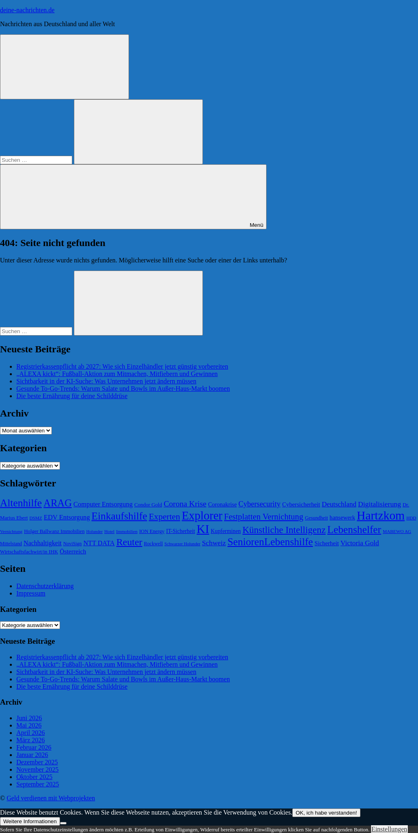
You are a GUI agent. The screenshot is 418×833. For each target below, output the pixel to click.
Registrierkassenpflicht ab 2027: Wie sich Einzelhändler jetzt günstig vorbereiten (122, 366)
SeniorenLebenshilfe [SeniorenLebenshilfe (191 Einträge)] (270, 541)
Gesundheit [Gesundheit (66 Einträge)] (316, 518)
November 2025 (37, 769)
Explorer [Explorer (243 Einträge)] (202, 515)
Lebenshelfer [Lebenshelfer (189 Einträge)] (354, 529)
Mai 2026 (29, 725)
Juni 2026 (29, 717)
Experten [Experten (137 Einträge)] (164, 517)
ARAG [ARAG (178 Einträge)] (58, 502)
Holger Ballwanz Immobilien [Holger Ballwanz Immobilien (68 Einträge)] (54, 531)
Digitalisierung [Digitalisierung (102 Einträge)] (379, 504)
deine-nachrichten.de (27, 10)
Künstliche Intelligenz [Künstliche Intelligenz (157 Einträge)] (284, 529)
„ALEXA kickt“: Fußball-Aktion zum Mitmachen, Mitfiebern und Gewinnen (117, 373)
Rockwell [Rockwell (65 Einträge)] (153, 543)
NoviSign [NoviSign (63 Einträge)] (72, 543)
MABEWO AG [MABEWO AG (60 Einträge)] (397, 531)
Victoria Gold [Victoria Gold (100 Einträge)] (359, 543)
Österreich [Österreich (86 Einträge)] (73, 551)
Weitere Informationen (30, 821)
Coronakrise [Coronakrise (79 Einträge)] (222, 504)
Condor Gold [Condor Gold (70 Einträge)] (148, 505)
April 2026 (30, 732)
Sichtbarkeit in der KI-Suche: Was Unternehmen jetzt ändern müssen (106, 381)
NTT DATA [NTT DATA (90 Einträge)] (99, 543)
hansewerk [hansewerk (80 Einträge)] (342, 517)
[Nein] (63, 823)
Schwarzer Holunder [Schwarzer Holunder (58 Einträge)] (182, 544)
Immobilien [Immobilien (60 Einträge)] (126, 531)
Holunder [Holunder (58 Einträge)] (94, 531)
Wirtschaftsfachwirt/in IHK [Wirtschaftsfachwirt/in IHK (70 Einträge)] (29, 552)
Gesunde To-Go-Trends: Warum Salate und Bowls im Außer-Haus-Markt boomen (123, 388)
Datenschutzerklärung (44, 585)
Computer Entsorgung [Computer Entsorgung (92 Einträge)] (103, 504)
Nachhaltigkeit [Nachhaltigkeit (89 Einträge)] (43, 543)
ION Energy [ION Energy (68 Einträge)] (152, 531)
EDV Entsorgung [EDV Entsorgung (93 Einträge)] (67, 517)
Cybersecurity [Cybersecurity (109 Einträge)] (259, 504)
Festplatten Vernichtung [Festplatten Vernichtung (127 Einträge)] (263, 516)
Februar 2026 (33, 747)
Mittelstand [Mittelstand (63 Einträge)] (11, 543)
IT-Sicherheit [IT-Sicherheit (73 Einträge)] (180, 531)
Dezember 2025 (37, 762)
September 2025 (37, 784)
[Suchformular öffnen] (64, 66)
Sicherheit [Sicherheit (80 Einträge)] (327, 543)
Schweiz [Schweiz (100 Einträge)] (214, 543)
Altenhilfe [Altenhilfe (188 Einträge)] (21, 502)
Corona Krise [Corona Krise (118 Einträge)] (185, 503)
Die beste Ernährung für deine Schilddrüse (71, 395)
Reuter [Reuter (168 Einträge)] (129, 542)
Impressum (30, 593)
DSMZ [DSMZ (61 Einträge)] (35, 517)
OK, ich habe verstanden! (326, 813)
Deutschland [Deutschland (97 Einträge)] (339, 504)
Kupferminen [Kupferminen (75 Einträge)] (226, 531)
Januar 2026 (32, 754)
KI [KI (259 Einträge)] (203, 528)
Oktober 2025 (34, 776)
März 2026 (30, 740)
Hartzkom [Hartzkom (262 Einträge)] (381, 515)
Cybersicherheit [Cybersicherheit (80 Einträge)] (301, 504)
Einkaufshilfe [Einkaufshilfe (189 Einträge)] (119, 516)
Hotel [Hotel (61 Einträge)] (109, 531)
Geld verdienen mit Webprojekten (51, 798)
